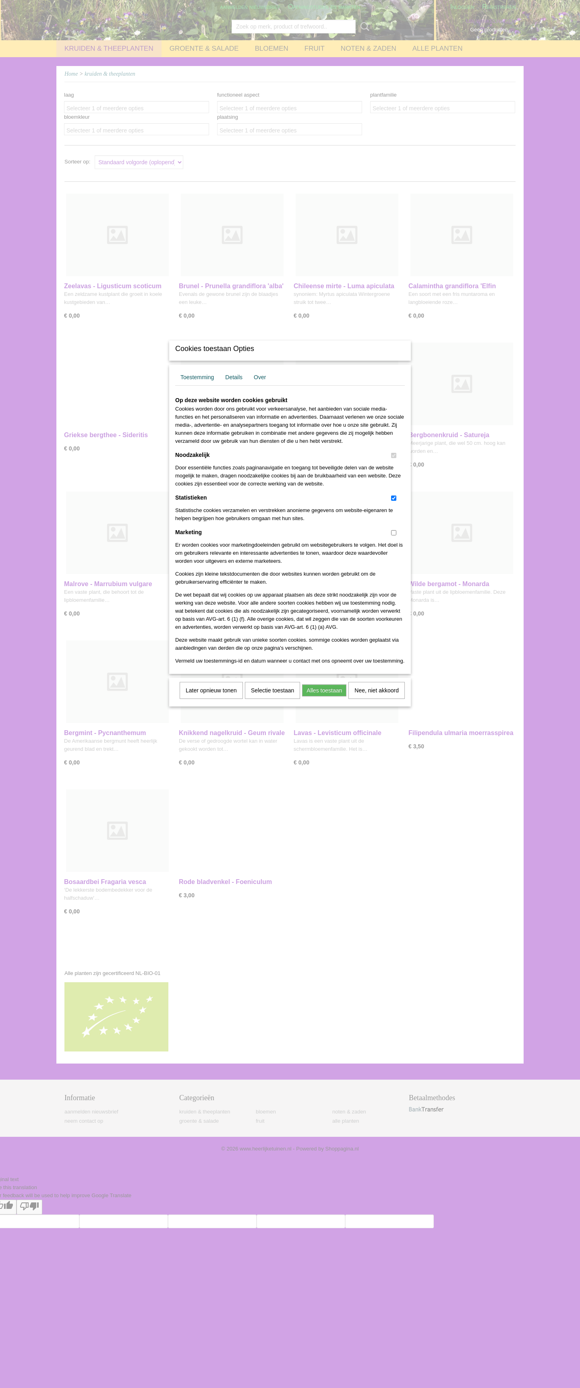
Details (233, 387)
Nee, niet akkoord (376, 701)
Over (260, 387)
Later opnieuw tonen (211, 701)
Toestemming (197, 387)
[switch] (393, 466)
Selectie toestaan (272, 701)
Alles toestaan (324, 701)
